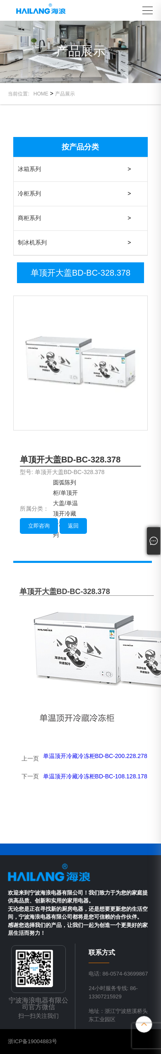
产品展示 (65, 94)
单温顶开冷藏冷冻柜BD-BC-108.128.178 (95, 776)
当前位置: (20, 94)
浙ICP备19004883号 (32, 1041)
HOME (41, 94)
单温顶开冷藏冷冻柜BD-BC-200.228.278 (95, 756)
